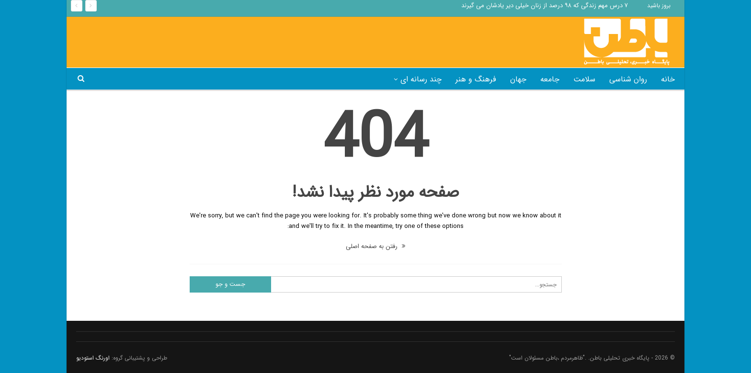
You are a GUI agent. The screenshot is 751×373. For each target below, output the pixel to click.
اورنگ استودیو (93, 357)
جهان (518, 79)
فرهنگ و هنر (475, 79)
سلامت (584, 79)
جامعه (549, 79)
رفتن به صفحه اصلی (375, 246)
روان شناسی (628, 79)
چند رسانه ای (421, 79)
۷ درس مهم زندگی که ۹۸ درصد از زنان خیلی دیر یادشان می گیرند (544, 5)
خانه (668, 79)
